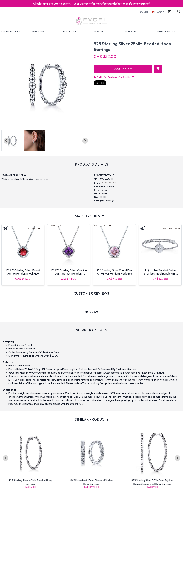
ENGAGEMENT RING (10, 31)
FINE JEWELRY (70, 31)
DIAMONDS (99, 31)
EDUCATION (131, 31)
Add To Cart (123, 69)
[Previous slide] (6, 141)
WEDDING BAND (40, 31)
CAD (157, 11)
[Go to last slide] (5, 458)
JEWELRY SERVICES (166, 31)
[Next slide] (85, 141)
